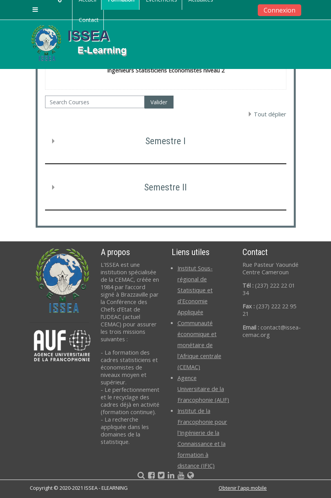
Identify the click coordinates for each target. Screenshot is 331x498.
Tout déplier (270, 114)
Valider (158, 102)
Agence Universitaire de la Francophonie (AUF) (203, 389)
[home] (85, 42)
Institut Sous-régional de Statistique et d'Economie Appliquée (195, 290)
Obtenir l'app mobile (243, 487)
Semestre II (165, 187)
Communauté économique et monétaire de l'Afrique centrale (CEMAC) (199, 345)
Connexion (279, 10)
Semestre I (165, 141)
